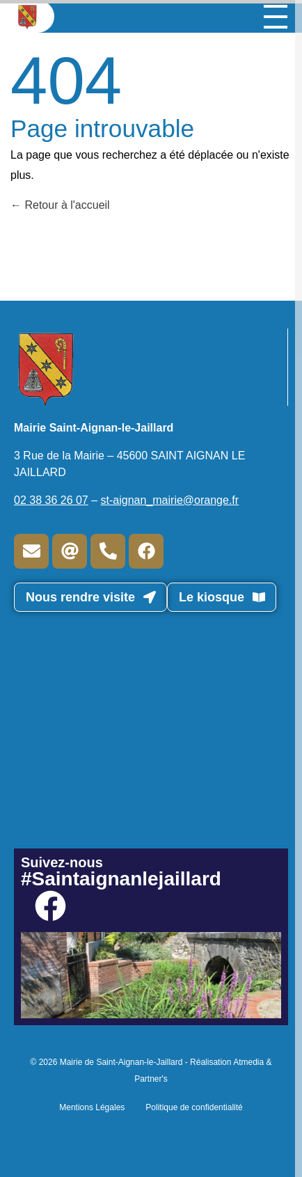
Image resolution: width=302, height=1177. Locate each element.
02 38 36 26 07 (51, 500)
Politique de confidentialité (193, 1107)
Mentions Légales (92, 1107)
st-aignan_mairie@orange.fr (170, 500)
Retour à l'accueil (60, 205)
